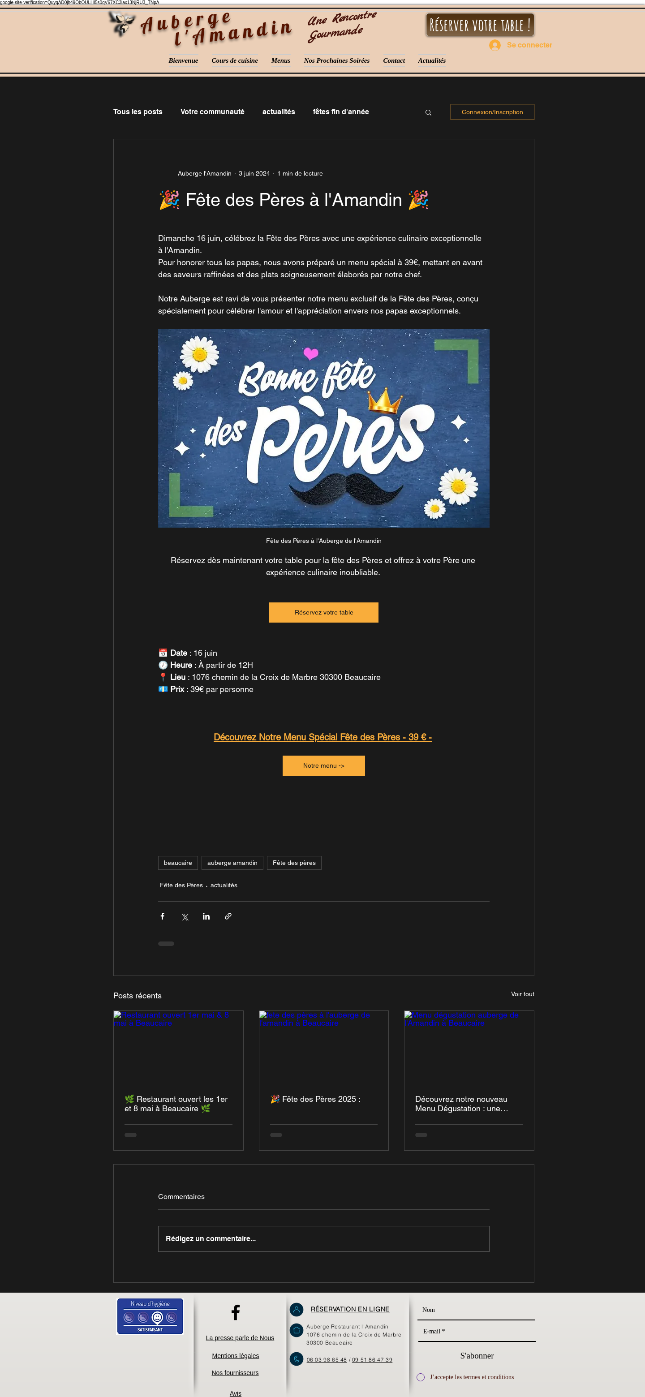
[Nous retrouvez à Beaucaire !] (296, 1330)
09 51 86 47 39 (372, 1359)
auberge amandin (232, 862)
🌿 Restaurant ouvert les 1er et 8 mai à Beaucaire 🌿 (176, 1103)
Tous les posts (138, 111)
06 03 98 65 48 (327, 1359)
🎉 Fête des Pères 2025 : (315, 1099)
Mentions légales (235, 1355)
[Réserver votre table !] (480, 24)
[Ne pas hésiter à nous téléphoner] (296, 1359)
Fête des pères (294, 862)
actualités (278, 111)
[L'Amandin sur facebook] (235, 1312)
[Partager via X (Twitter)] (184, 916)
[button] (428, 112)
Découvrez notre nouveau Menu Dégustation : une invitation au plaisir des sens (465, 1103)
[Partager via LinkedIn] (206, 916)
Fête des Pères (181, 885)
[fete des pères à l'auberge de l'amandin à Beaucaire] (324, 1047)
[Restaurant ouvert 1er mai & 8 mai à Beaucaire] (178, 1047)
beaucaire (178, 862)
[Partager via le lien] (228, 916)
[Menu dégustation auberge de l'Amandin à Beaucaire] (469, 1047)
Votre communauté (213, 111)
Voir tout (522, 993)
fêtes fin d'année (341, 111)
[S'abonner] (477, 1356)
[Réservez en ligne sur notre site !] (296, 1309)
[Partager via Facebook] (162, 916)
